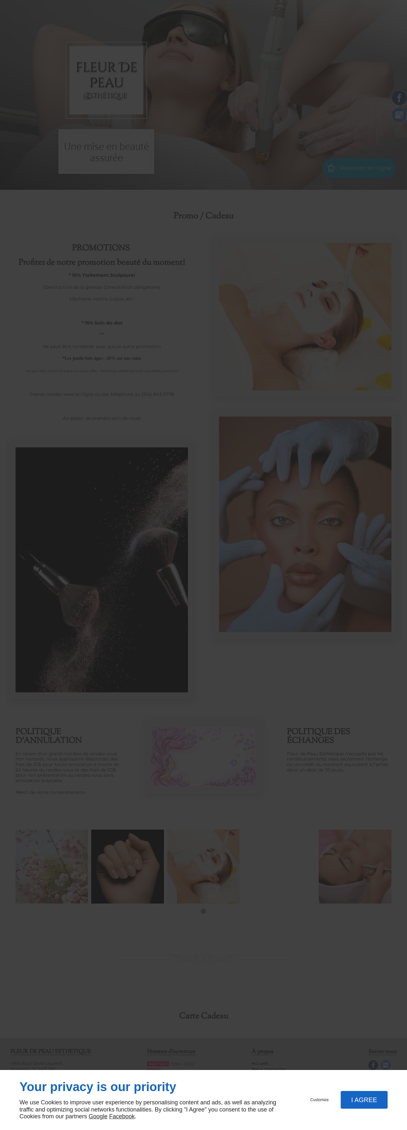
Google (98, 1116)
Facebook (122, 1116)
